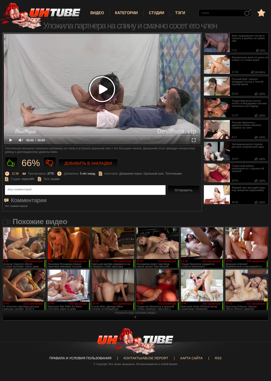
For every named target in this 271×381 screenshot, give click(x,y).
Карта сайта (191, 358)
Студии (156, 13)
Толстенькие (173, 173)
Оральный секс (154, 173)
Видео (97, 13)
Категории (126, 13)
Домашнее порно (130, 173)
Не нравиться (50, 163)
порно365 (28, 179)
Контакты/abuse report (146, 358)
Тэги (180, 13)
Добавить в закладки (88, 163)
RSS (218, 358)
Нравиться (11, 163)
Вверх (260, 359)
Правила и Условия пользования (80, 358)
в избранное (260, 13)
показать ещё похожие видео (135, 313)
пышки (55, 179)
